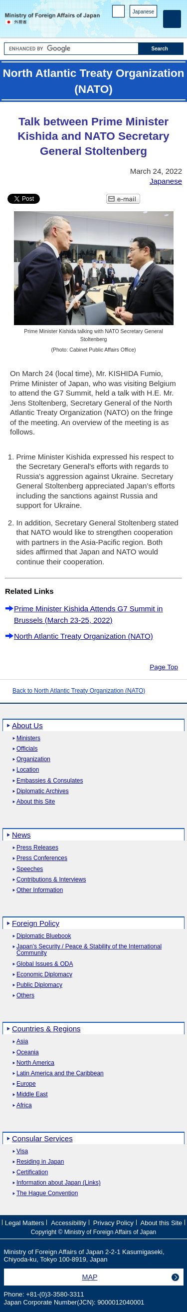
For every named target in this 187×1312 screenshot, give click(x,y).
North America (35, 1063)
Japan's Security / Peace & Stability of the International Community (89, 949)
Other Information (39, 890)
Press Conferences (41, 858)
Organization (33, 759)
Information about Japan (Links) (58, 1183)
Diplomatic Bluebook (43, 936)
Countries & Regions (46, 1028)
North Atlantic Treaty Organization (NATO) (83, 636)
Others (25, 995)
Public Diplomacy (39, 985)
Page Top (164, 667)
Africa (24, 1105)
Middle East (32, 1094)
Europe (26, 1084)
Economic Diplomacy (44, 974)
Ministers (28, 738)
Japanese (143, 11)
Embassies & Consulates (49, 781)
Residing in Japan (40, 1162)
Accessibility (68, 1223)
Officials (26, 749)
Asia (22, 1041)
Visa (22, 1151)
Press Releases (37, 848)
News (21, 835)
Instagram (139, 25)
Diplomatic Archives (42, 791)
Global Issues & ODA (44, 964)
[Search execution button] (161, 48)
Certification (32, 1172)
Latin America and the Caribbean (60, 1073)
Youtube (152, 25)
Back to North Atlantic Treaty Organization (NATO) (78, 690)
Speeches (29, 869)
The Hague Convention (47, 1193)
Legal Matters (24, 1223)
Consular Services (42, 1138)
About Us (27, 725)
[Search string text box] (71, 48)
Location (27, 770)
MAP (90, 1277)
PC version (119, 13)
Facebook (126, 25)
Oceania (27, 1052)
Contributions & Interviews (51, 879)
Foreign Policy (35, 923)
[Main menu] (172, 19)
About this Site (35, 802)
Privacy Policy (113, 1223)
